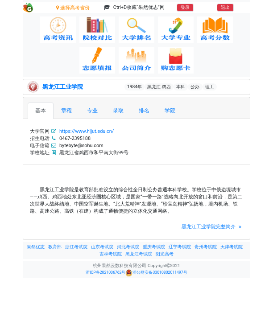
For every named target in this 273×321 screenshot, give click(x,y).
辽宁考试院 (180, 246)
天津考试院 (231, 246)
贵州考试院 (205, 246)
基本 (40, 110)
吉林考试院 (110, 253)
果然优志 (36, 246)
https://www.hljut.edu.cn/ (86, 131)
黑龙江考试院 (138, 253)
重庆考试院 (154, 246)
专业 (92, 110)
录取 (118, 110)
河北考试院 (128, 246)
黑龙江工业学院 (62, 86)
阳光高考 (165, 253)
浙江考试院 (76, 246)
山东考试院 (102, 246)
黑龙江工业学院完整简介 (212, 227)
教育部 (55, 246)
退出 (225, 7)
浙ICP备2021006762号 (105, 272)
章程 (66, 110)
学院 (170, 110)
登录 (185, 7)
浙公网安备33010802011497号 (156, 272)
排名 (144, 110)
